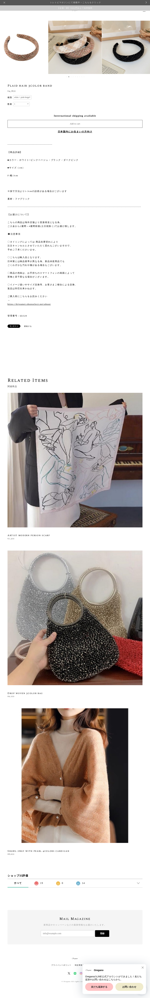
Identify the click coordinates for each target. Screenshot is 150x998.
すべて (18, 883)
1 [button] (66, 76)
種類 (10, 97)
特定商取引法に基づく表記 (87, 965)
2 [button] (68, 76)
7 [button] (79, 76)
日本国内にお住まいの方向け (75, 131)
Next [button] (145, 47)
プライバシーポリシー (61, 965)
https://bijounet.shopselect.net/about (29, 304)
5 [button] (75, 76)
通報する (28, 326)
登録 (102, 933)
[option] (75, 47)
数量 (10, 104)
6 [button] (77, 76)
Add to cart (75, 124)
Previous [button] (5, 47)
